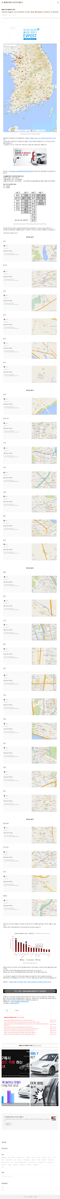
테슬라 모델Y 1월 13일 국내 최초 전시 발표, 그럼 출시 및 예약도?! (18, 1020)
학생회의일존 (27, 1160)
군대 (54, 1157)
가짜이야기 (22, 1164)
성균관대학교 (50, 1162)
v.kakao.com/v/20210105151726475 (21, 171)
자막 (50, 1157)
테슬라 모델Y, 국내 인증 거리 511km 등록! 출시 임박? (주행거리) (18, 1027)
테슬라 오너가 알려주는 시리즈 (10, 1017)
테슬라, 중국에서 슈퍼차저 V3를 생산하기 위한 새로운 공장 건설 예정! (19, 1034)
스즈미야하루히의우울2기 (20, 1162)
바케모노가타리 (21, 1157)
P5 (12, 1162)
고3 (15, 1160)
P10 (39, 1157)
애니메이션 (51, 1160)
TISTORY (30, 1196)
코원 (3, 1160)
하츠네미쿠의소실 (33, 1162)
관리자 (35, 1196)
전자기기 (45, 1157)
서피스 (10, 1164)
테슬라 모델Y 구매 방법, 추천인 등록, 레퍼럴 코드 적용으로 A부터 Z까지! (30, 982)
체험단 (28, 1157)
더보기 (3, 1167)
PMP (39, 1160)
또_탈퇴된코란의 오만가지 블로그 (12, 2)
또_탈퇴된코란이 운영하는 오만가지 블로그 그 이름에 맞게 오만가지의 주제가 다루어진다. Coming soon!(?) (27, 1120)
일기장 (33, 1160)
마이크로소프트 (5, 1162)
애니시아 (34, 1157)
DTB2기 (29, 1164)
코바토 (20, 1160)
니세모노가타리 (12, 1157)
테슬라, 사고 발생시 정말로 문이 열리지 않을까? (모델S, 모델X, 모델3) (19, 1032)
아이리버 (44, 1160)
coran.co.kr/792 (14, 1003)
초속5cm (16, 1164)
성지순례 (4, 1164)
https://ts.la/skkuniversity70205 (20, 1001)
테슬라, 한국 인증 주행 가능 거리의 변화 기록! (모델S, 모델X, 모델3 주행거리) (21, 1028)
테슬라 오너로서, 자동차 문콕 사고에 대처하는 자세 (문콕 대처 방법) (18, 1030)
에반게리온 (36, 1164)
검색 (56, 1176)
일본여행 (4, 1157)
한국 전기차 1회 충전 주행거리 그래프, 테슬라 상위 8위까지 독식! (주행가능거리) (21, 1022)
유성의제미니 (9, 1160)
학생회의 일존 (42, 1162)
